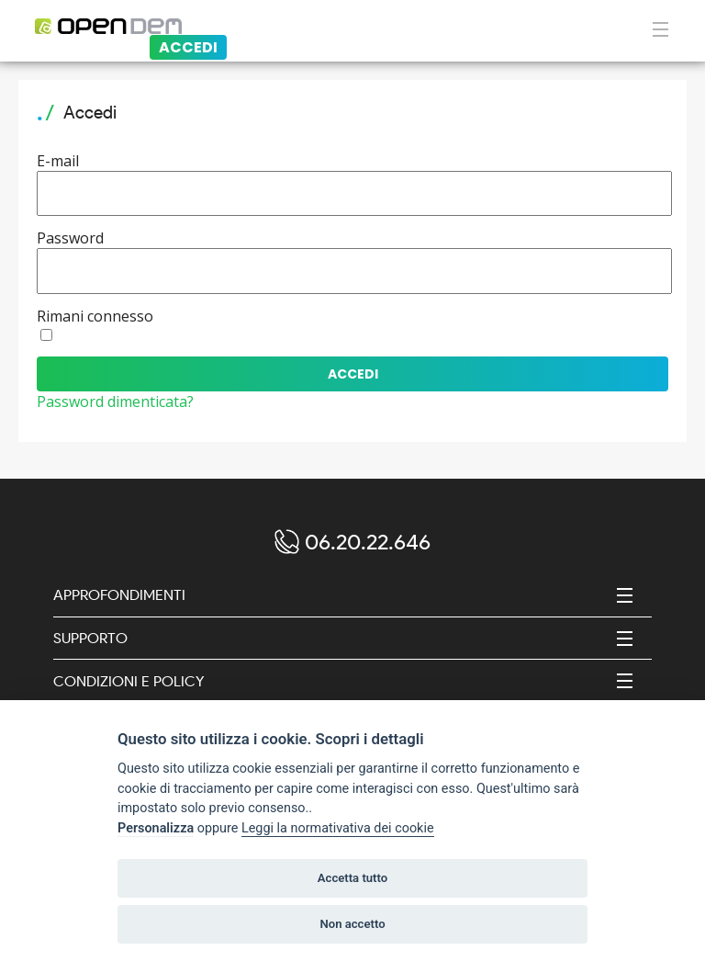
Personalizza (156, 828)
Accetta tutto (352, 878)
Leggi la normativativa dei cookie (337, 828)
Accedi (188, 47)
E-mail (58, 161)
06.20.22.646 (368, 541)
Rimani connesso (95, 316)
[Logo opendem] (206, 26)
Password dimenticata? (115, 401)
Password (70, 238)
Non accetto (352, 924)
